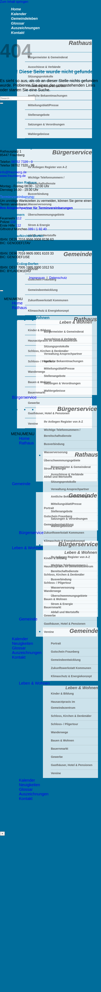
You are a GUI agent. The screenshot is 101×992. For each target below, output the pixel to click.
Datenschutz (58, 277)
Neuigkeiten (22, 643)
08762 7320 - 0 (22, 162)
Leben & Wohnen (27, 548)
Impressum (37, 277)
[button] (23, 434)
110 (13, 222)
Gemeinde (28, 619)
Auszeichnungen (27, 652)
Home (24, 438)
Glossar (19, 648)
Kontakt (17, 33)
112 (19, 218)
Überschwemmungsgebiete (69, 595)
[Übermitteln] (1, 103)
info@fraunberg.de (13, 172)
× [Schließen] (2, 833)
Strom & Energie (62, 604)
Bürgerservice (31, 532)
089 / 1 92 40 (37, 229)
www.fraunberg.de (13, 175)
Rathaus (26, 443)
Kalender (20, 639)
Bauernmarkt (36, 392)
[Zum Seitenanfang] (1, 290)
